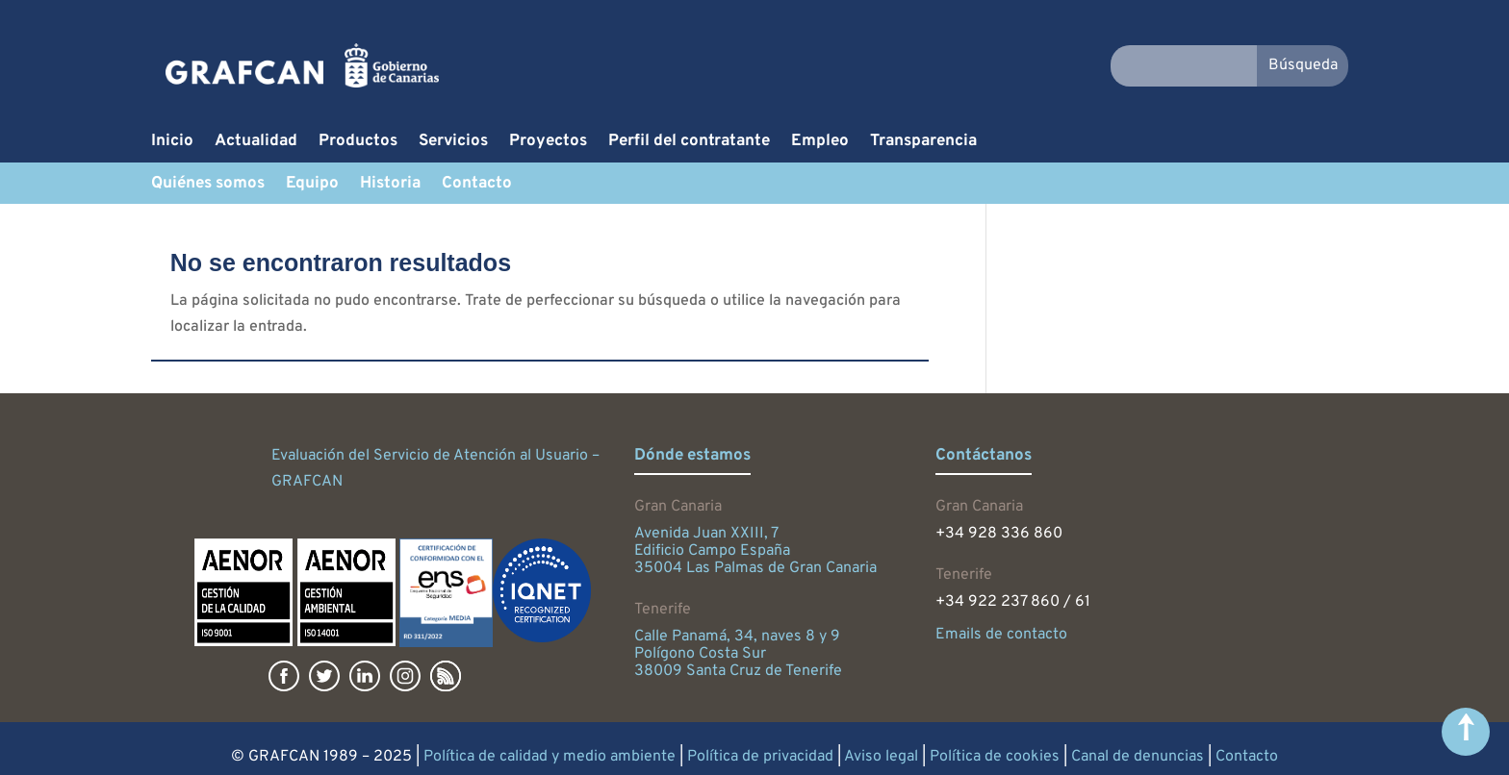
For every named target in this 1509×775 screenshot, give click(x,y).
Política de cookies (995, 756)
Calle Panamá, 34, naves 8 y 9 (737, 636)
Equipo (312, 185)
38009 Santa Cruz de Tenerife (738, 671)
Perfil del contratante (689, 143)
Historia (390, 185)
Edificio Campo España (712, 551)
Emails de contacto (1001, 634)
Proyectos (548, 143)
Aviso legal (881, 756)
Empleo (820, 143)
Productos (358, 143)
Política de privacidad (760, 756)
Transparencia (923, 143)
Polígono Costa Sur (700, 653)
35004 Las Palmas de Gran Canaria (755, 568)
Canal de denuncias (1137, 756)
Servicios (453, 143)
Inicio (172, 143)
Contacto (477, 185)
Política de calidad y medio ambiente (549, 756)
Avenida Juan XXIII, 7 (706, 533)
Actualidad (256, 143)
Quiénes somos (208, 185)
